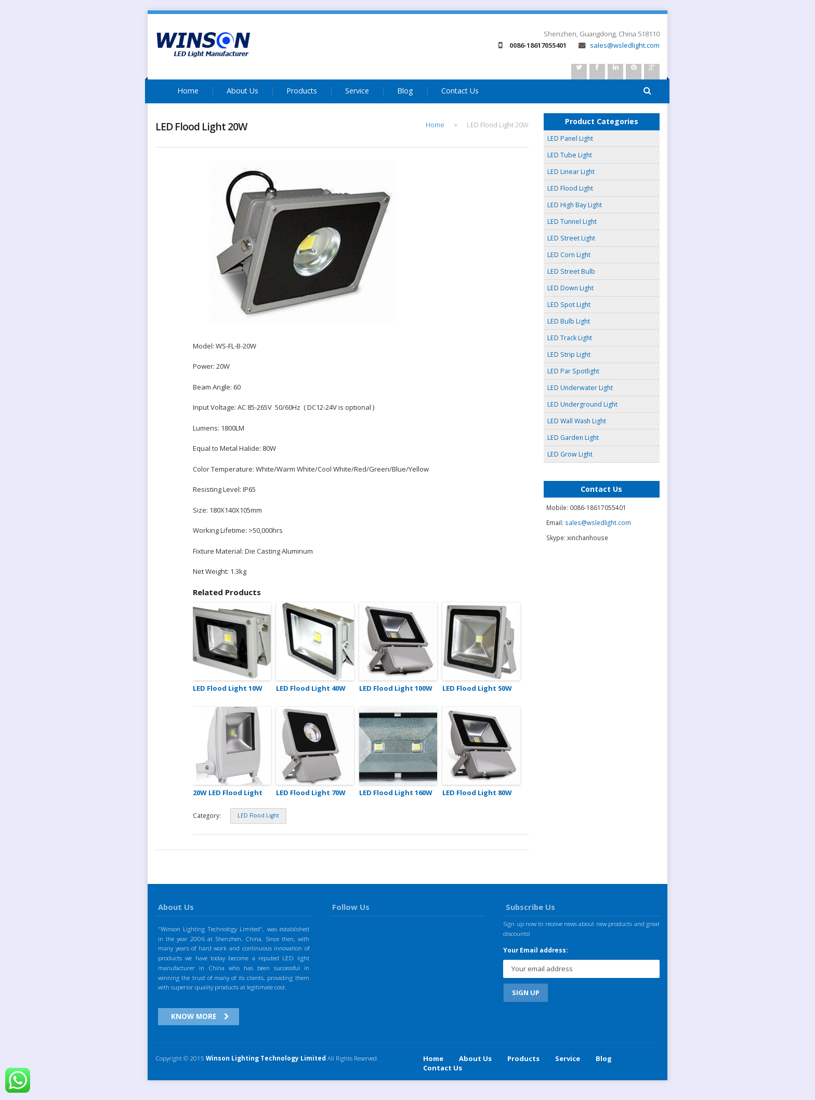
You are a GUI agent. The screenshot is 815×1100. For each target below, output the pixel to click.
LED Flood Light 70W (311, 792)
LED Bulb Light (568, 321)
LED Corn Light (568, 254)
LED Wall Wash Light (576, 421)
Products (301, 91)
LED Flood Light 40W (311, 688)
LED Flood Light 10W (227, 688)
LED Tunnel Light (572, 221)
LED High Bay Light (574, 204)
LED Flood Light (258, 815)
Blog (405, 91)
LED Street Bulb (571, 271)
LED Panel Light (570, 138)
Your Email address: (535, 950)
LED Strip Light (568, 354)
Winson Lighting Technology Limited (266, 1058)
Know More (193, 1016)
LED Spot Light (568, 304)
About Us (242, 91)
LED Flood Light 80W (477, 792)
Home (188, 91)
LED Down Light (570, 288)
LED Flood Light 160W (395, 792)
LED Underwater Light (580, 387)
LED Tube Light (569, 155)
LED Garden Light (573, 437)
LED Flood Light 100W (395, 688)
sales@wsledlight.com (619, 45)
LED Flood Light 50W (477, 688)
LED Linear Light (571, 171)
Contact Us (460, 91)
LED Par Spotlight (573, 371)
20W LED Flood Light (227, 792)
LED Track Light (569, 337)
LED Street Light (571, 238)
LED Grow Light (570, 454)
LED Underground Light (582, 404)
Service (357, 91)
